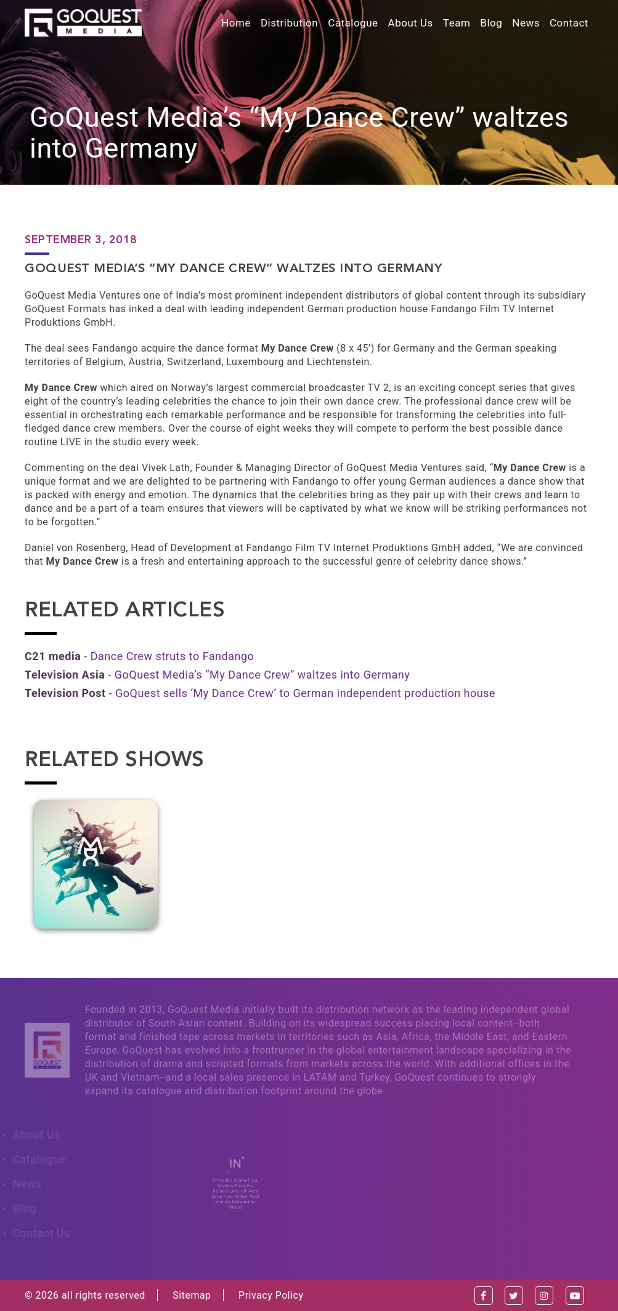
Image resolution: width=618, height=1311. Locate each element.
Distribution (289, 23)
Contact (569, 23)
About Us (410, 23)
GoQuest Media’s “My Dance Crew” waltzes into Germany (262, 674)
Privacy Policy (271, 1295)
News (526, 23)
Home (236, 23)
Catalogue (353, 23)
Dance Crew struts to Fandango (172, 656)
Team (457, 23)
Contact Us (38, 1233)
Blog (491, 23)
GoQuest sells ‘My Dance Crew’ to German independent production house (305, 693)
